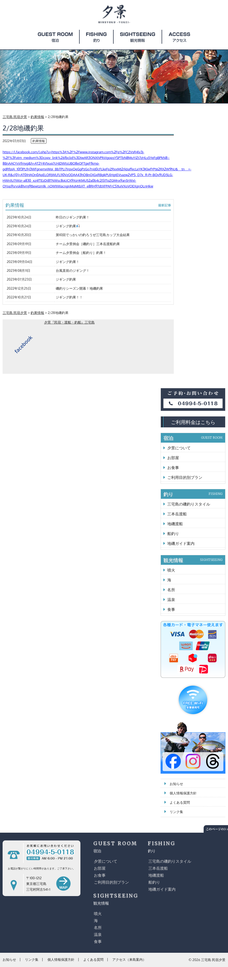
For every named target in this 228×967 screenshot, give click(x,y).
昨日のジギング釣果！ (72, 217)
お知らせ (176, 784)
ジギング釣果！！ (69, 297)
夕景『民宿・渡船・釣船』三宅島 (69, 322)
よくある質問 (180, 802)
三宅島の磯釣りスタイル (188, 504)
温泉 (171, 599)
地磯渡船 (175, 523)
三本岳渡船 (177, 513)
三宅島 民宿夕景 (213, 960)
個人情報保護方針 (183, 793)
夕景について (179, 447)
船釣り (173, 533)
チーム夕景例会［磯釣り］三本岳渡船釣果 (88, 244)
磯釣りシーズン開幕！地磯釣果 (79, 288)
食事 (171, 609)
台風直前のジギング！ (72, 270)
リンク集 (176, 812)
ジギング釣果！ (67, 262)
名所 (171, 589)
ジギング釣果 (68, 226)
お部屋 (173, 457)
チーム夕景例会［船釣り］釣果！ (81, 253)
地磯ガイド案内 (181, 543)
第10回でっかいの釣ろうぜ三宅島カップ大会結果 (93, 235)
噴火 (171, 570)
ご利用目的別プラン (184, 477)
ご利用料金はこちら (193, 422)
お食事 (173, 467)
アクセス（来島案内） (129, 959)
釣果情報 (38, 141)
